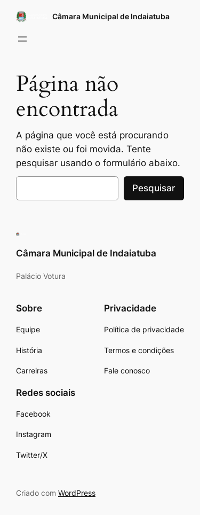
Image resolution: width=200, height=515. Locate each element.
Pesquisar (153, 188)
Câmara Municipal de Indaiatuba (111, 16)
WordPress (76, 492)
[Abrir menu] (22, 39)
